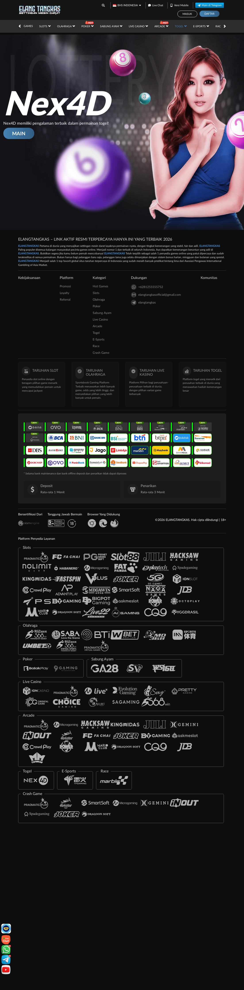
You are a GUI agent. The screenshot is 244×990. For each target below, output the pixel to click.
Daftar (209, 13)
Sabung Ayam (111, 26)
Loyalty (64, 293)
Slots (45, 26)
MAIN (18, 133)
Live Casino (138, 26)
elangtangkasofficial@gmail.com (156, 295)
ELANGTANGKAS (28, 246)
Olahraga (66, 26)
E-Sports (201, 26)
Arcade (161, 26)
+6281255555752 (147, 287)
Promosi (65, 286)
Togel (181, 26)
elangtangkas (143, 302)
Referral (65, 299)
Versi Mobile (179, 5)
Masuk (187, 14)
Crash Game (101, 352)
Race (220, 26)
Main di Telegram (210, 5)
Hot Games (25, 26)
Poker (87, 26)
